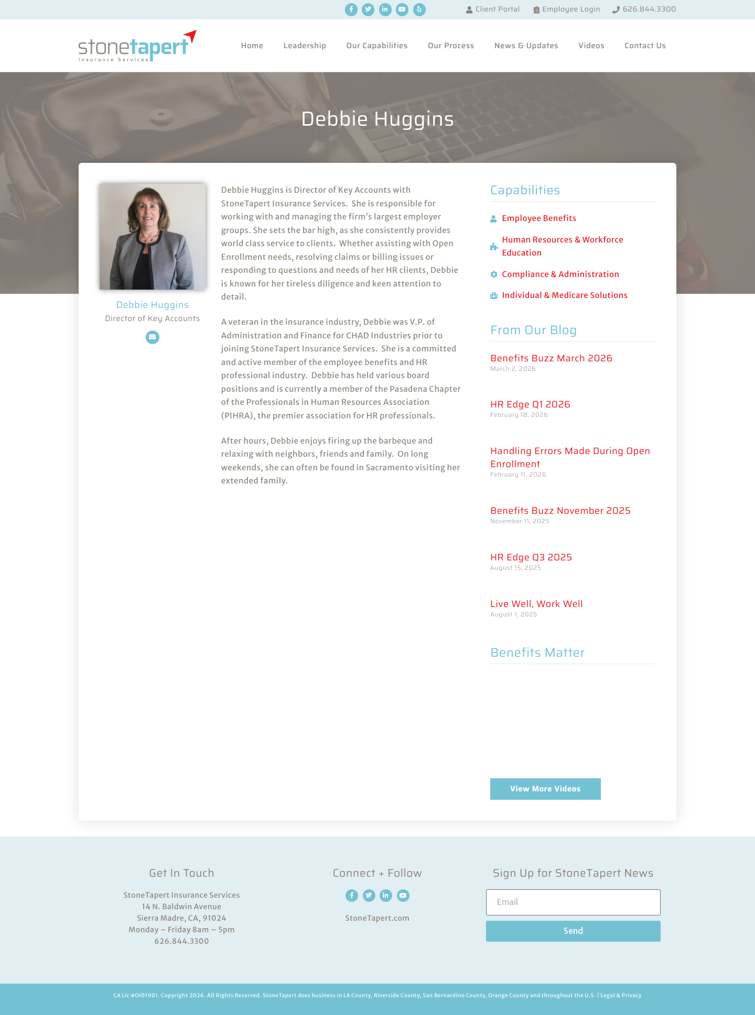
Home (252, 45)
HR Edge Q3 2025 (531, 557)
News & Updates (526, 45)
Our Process (451, 45)
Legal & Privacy (620, 995)
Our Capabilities (377, 45)
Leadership (305, 45)
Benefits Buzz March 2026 (551, 358)
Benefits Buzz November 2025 (560, 510)
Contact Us (645, 45)
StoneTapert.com (378, 918)
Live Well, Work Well (536, 604)
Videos (591, 45)
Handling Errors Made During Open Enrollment (570, 458)
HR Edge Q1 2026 (530, 404)
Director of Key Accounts (152, 319)
